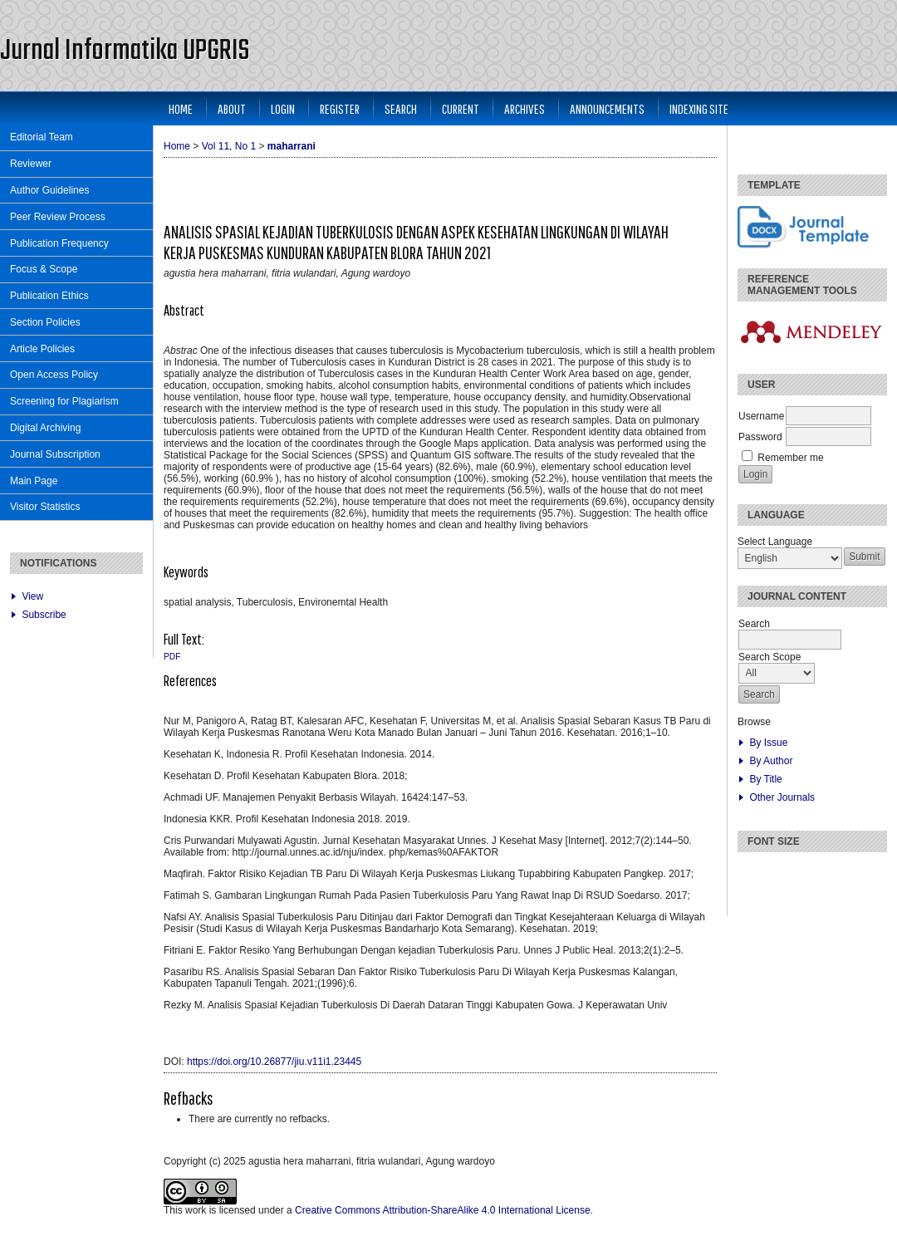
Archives (524, 108)
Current (460, 108)
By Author (770, 761)
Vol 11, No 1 (229, 146)
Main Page (33, 481)
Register (340, 108)
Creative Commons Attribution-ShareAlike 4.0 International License (443, 1210)
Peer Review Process (57, 217)
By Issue (768, 742)
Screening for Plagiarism (64, 401)
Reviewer (30, 163)
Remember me (790, 458)
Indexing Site (698, 108)
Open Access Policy (54, 374)
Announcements (607, 108)
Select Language (775, 541)
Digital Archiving (45, 428)
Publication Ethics (49, 296)
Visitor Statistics (45, 507)
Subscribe (44, 614)
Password (760, 437)
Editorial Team (41, 137)
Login (283, 108)
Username (761, 416)
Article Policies (42, 349)
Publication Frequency (59, 243)
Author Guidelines (49, 190)
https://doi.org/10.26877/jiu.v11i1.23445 (274, 1061)
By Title (765, 779)
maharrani (291, 146)
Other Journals (782, 797)
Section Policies (45, 322)
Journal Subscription (55, 454)
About (232, 108)
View (32, 596)
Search (401, 108)
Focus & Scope (43, 269)
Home (181, 108)
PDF (172, 656)
